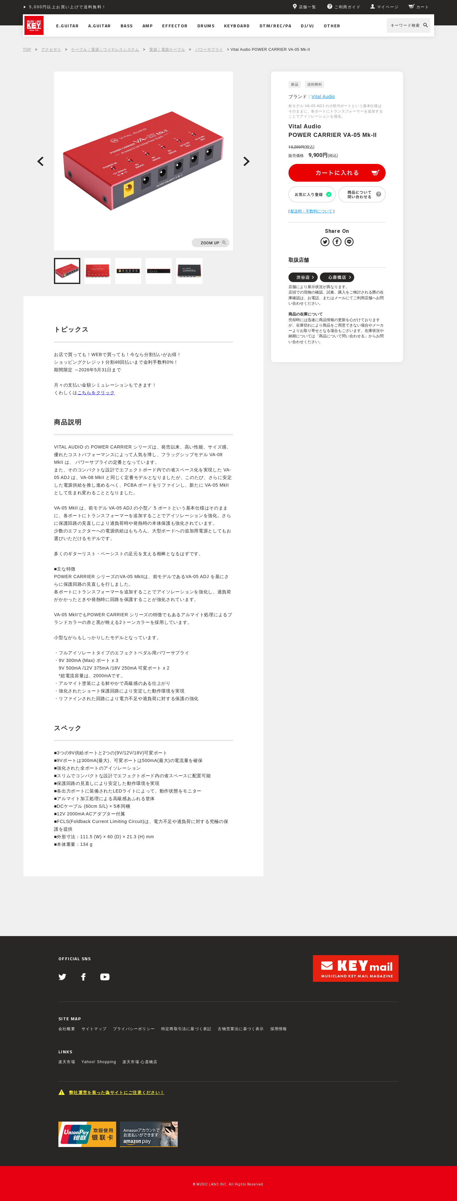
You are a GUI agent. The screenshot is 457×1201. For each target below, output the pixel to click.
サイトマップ (94, 1029)
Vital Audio (323, 96)
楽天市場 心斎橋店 (140, 1062)
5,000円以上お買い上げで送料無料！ (68, 7)
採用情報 (278, 1029)
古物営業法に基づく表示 (241, 1029)
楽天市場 (66, 1062)
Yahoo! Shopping (99, 1062)
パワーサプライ (209, 49)
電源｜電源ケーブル (167, 49)
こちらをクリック (96, 392)
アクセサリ (51, 49)
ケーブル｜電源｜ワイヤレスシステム (105, 49)
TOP (27, 49)
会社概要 (66, 1029)
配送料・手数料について (311, 211)
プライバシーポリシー (134, 1029)
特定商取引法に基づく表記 (186, 1029)
